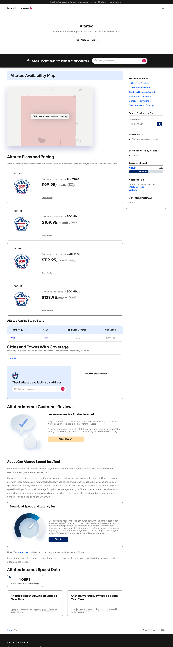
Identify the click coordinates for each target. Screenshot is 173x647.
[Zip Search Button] (159, 124)
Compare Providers (139, 100)
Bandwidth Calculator (140, 96)
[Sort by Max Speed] (110, 329)
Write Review (65, 439)
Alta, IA (13, 358)
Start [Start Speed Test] (58, 539)
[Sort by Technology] (18, 329)
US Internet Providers (139, 83)
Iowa (47, 338)
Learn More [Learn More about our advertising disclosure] (119, 2)
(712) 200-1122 (85, 39)
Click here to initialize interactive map (50, 116)
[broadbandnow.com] (19, 8)
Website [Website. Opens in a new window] (133, 189)
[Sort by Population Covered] (78, 329)
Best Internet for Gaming (141, 105)
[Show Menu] (163, 8)
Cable (14, 338)
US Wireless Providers (140, 87)
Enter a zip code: (135, 119)
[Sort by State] (47, 329)
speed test (23, 552)
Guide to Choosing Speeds (142, 92)
